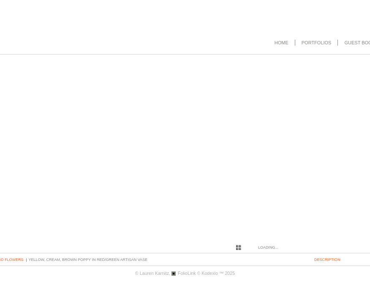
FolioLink (187, 273)
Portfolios (317, 42)
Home (281, 42)
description (327, 260)
